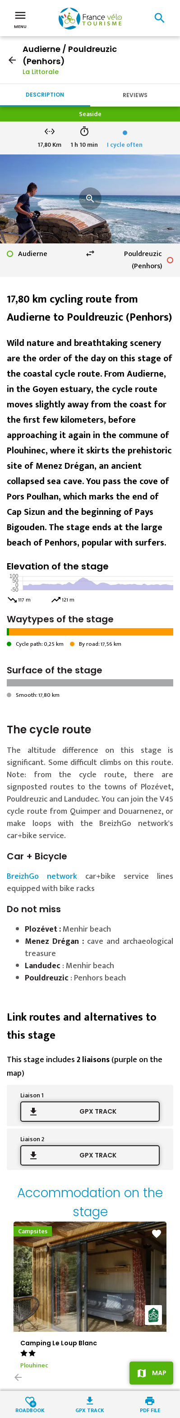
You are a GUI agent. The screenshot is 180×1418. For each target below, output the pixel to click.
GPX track (97, 1111)
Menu (20, 19)
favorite (156, 1233)
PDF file (150, 1409)
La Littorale (41, 71)
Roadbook (30, 1409)
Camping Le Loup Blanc (58, 1343)
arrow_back (12, 60)
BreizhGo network (42, 876)
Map (159, 1372)
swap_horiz (90, 253)
